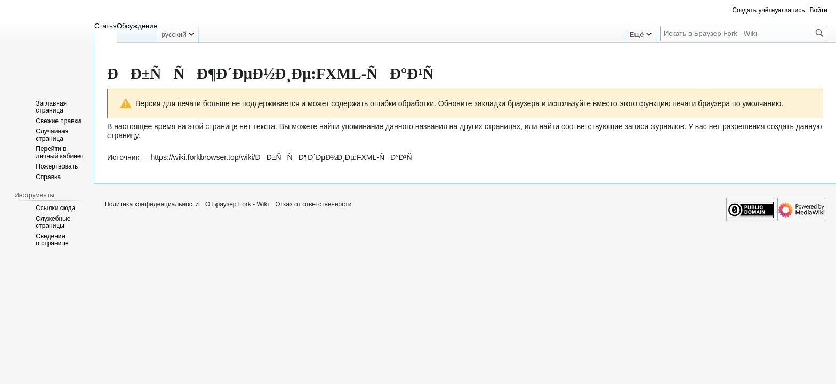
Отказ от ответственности (313, 204)
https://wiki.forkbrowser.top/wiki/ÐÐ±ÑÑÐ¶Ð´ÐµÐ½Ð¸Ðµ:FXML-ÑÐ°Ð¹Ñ (284, 157)
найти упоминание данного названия (383, 126)
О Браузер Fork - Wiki (237, 204)
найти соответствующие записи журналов (611, 126)
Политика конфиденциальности (151, 204)
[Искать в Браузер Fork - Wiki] (743, 33)
